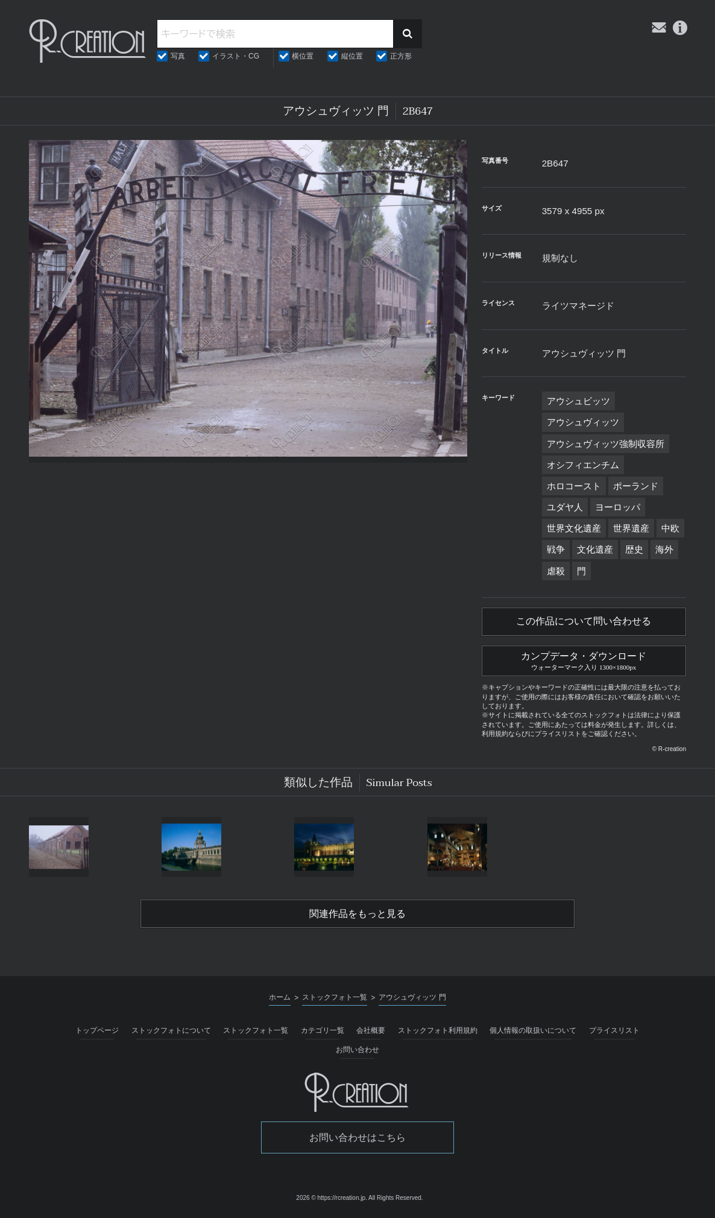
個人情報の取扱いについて (533, 1030)
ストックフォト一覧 (255, 1030)
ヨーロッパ (617, 507)
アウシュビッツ (578, 401)
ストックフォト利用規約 (437, 1030)
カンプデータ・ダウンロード (584, 659)
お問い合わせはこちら (357, 1137)
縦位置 (352, 56)
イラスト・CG (235, 56)
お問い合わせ (357, 1049)
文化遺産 (595, 549)
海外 (664, 549)
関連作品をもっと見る (357, 914)
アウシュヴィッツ (583, 422)
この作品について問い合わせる (583, 621)
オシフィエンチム (583, 465)
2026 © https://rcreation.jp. (331, 1197)
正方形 (401, 56)
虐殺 (556, 571)
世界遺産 (631, 528)
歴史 (634, 549)
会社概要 (370, 1030)
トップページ (97, 1030)
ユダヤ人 (565, 507)
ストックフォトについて (171, 1030)
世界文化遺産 (574, 528)
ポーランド (635, 486)
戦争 (556, 549)
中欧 (670, 528)
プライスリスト (614, 1030)
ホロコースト (574, 486)
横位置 (302, 56)
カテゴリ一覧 (322, 1030)
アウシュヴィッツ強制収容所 (605, 444)
